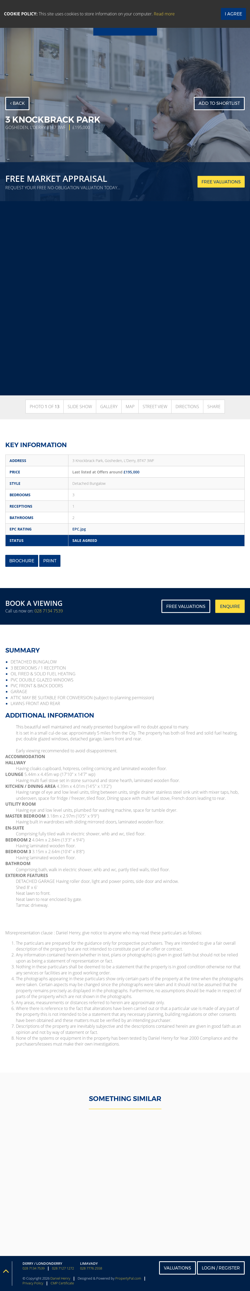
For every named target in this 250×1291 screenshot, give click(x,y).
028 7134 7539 (48, 611)
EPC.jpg (79, 529)
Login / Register (221, 1268)
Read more (164, 14)
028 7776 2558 (91, 1268)
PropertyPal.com (128, 1278)
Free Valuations (185, 606)
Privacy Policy (33, 1283)
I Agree (233, 13)
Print (49, 560)
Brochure (21, 560)
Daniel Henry (60, 1278)
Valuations (177, 1268)
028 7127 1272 (63, 1268)
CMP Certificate (62, 1283)
